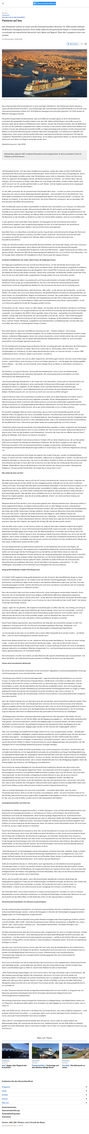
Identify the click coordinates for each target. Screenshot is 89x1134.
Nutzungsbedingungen (11, 1114)
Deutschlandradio (9, 1107)
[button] (3, 3)
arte (28, 1122)
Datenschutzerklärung (11, 1110)
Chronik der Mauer (37, 1122)
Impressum (6, 1117)
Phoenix (22, 1122)
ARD (11, 1122)
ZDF (16, 1122)
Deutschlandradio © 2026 (12, 1125)
